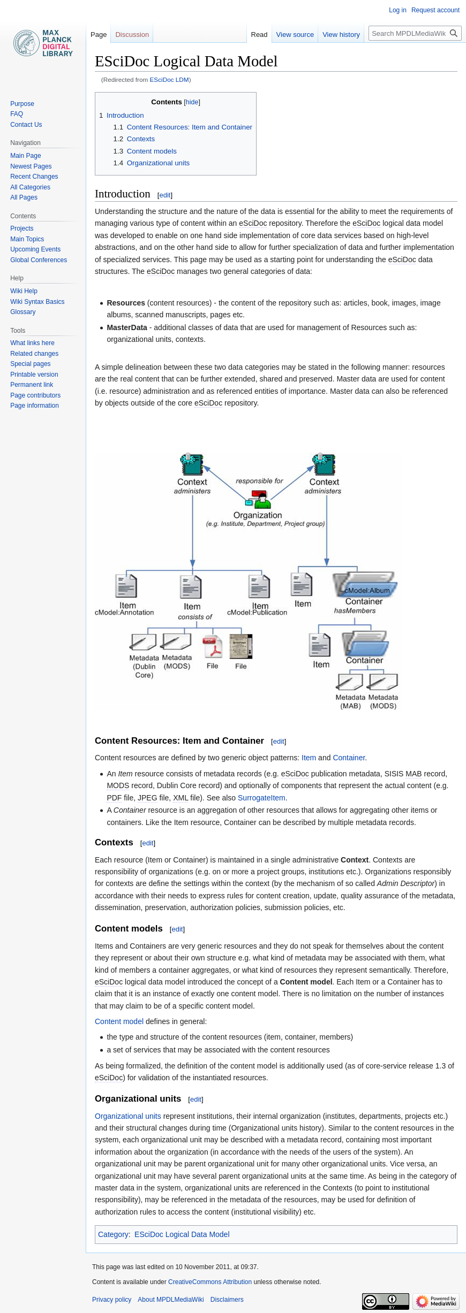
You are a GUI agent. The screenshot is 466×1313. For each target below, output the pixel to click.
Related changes (34, 353)
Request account (435, 10)
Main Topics (27, 239)
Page (99, 34)
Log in (398, 10)
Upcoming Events (35, 249)
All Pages (23, 197)
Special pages (30, 364)
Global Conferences (38, 260)
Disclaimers (227, 1299)
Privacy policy (111, 1299)
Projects (21, 228)
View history (341, 34)
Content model (119, 1021)
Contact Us (26, 124)
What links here (32, 343)
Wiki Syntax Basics (37, 302)
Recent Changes (34, 176)
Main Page (25, 155)
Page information (34, 405)
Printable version (34, 374)
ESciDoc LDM (169, 79)
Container (349, 757)
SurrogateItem (261, 797)
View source (295, 34)
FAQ (16, 114)
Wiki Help (23, 291)
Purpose (22, 104)
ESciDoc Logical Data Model (181, 1234)
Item (309, 757)
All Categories (30, 187)
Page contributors (35, 395)
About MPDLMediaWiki (171, 1299)
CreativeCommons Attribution (210, 1282)
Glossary (22, 312)
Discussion (132, 34)
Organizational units (128, 1116)
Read (259, 34)
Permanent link (31, 384)
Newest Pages (30, 166)
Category (113, 1234)
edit (164, 195)
